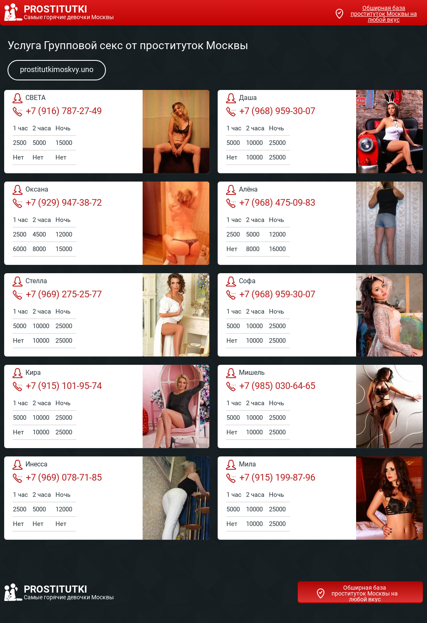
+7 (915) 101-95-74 (57, 386)
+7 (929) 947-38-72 (57, 202)
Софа (241, 282)
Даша (241, 98)
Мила (241, 465)
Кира (27, 373)
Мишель (245, 373)
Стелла (30, 282)
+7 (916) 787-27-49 (57, 111)
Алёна (242, 190)
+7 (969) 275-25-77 (57, 294)
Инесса (30, 465)
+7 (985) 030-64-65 (270, 386)
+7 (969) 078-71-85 (57, 477)
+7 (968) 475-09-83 (270, 202)
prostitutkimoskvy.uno (56, 69)
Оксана (30, 190)
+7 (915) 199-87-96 (270, 477)
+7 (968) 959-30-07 (270, 111)
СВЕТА (29, 98)
